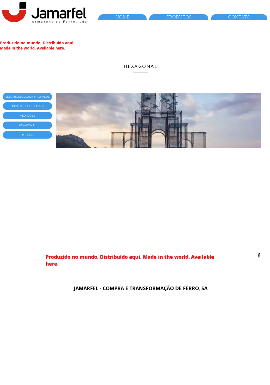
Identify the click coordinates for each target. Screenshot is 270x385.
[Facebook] (259, 255)
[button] (27, 96)
